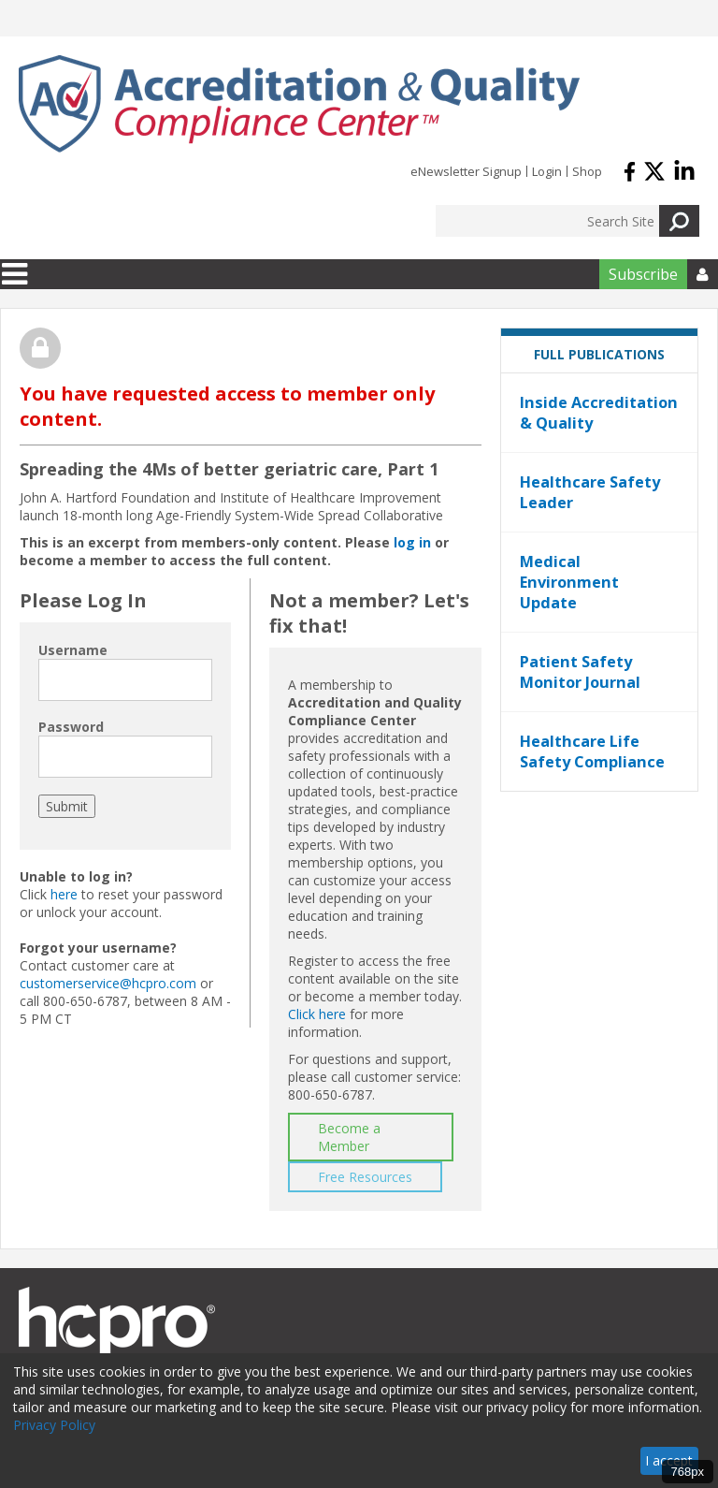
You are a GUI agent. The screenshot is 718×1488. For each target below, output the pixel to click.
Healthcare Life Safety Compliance (592, 751)
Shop (587, 171)
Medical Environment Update (569, 582)
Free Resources (365, 1177)
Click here (317, 1014)
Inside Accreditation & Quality (599, 412)
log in (412, 542)
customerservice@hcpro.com (108, 983)
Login (547, 171)
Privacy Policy (54, 1425)
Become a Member (349, 1137)
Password (71, 727)
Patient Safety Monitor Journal (580, 672)
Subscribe (643, 274)
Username (73, 650)
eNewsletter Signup (466, 171)
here (64, 894)
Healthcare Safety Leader (590, 492)
